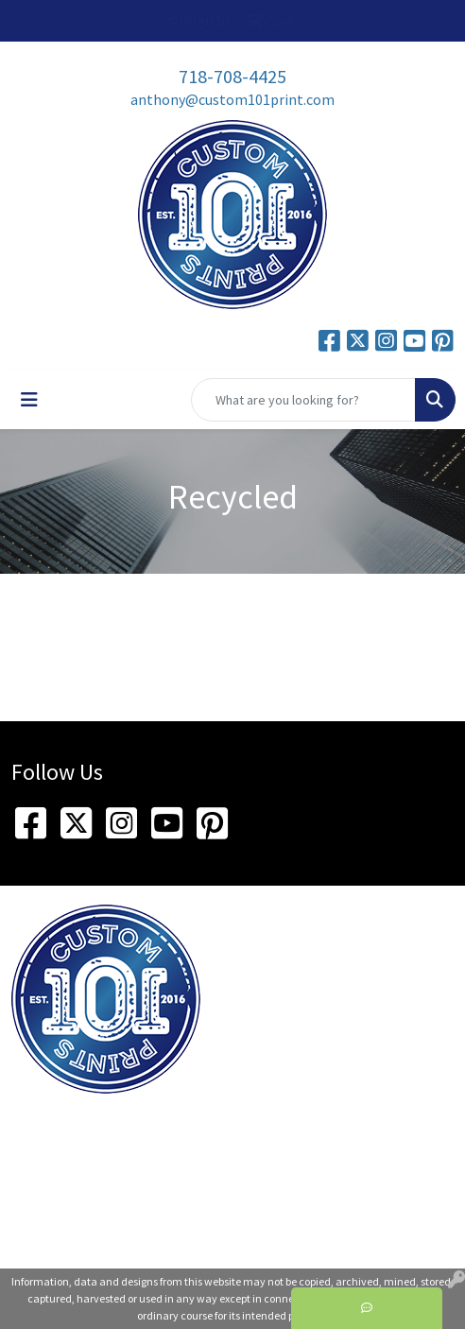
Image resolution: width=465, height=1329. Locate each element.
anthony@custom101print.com (232, 99)
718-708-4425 (232, 76)
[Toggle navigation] (29, 400)
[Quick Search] (303, 400)
